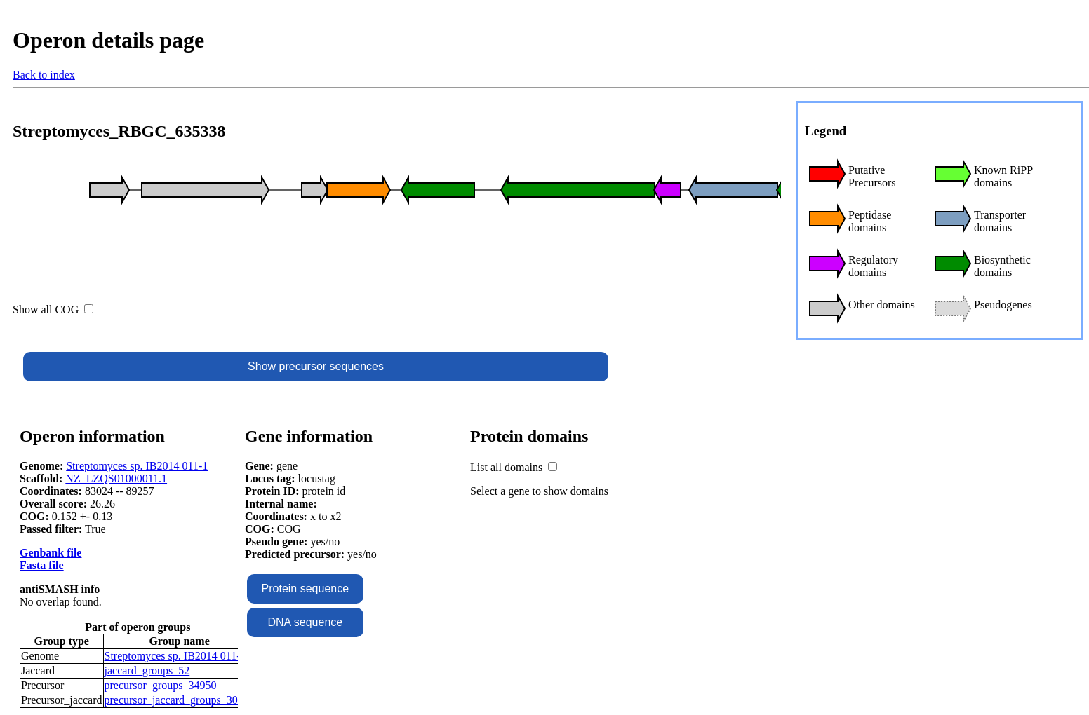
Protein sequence (305, 588)
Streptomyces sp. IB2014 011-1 (137, 466)
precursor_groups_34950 (161, 685)
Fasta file (42, 565)
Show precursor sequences (316, 366)
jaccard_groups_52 (147, 670)
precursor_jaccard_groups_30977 (180, 700)
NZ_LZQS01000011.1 (116, 478)
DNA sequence (304, 622)
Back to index (44, 75)
